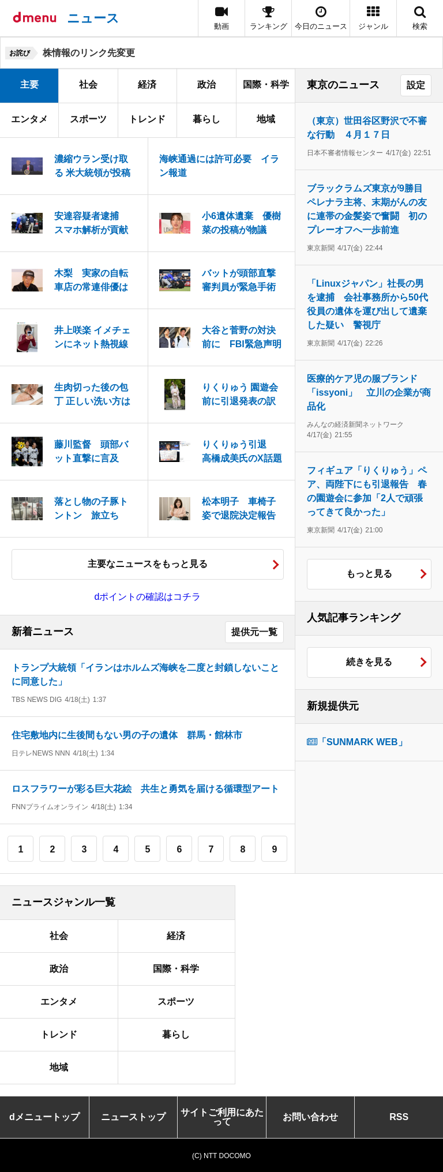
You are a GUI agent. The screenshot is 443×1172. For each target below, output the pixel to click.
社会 (88, 84)
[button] (373, 18)
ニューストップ (133, 1117)
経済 (147, 84)
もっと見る (369, 574)
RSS (398, 1117)
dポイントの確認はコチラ (148, 597)
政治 (206, 84)
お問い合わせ (310, 1117)
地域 (266, 119)
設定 (416, 85)
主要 (29, 84)
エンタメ (29, 119)
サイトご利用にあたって (222, 1116)
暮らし (206, 119)
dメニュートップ (44, 1117)
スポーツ (88, 119)
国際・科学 (266, 84)
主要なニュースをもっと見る (148, 564)
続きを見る (369, 662)
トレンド (147, 119)
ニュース (93, 18)
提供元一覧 (254, 632)
